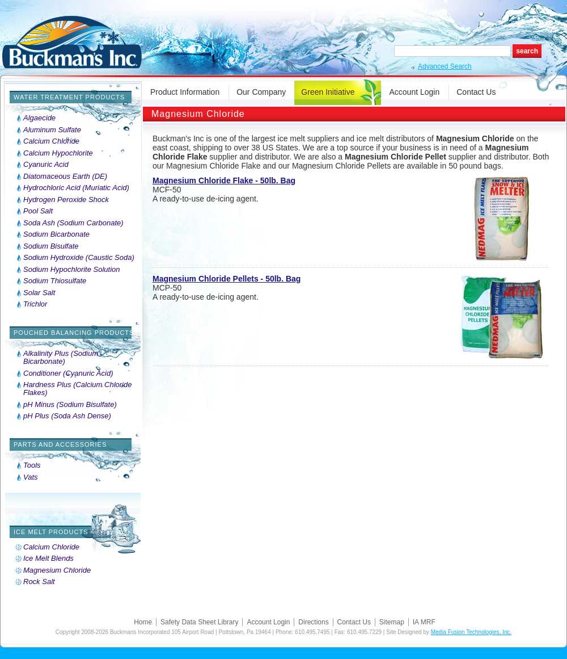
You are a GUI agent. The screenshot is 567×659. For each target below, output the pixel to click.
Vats (30, 477)
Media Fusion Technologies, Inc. (471, 632)
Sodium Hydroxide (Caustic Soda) (78, 258)
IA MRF (424, 622)
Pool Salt (38, 211)
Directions (313, 622)
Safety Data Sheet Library (199, 622)
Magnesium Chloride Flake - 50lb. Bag (224, 180)
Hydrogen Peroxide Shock (66, 200)
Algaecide (39, 118)
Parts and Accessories (60, 444)
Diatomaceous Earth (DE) (65, 177)
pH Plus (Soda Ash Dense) (67, 416)
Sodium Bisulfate (51, 246)
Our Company (261, 91)
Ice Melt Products (51, 531)
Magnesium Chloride (57, 570)
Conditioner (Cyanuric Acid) (68, 373)
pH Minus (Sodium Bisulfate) (70, 405)
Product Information (184, 91)
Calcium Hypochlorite (58, 153)
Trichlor (35, 304)
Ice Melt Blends (48, 559)
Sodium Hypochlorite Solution (71, 270)
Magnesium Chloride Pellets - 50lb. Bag (227, 278)
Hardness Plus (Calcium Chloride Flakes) (77, 389)
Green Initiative (327, 91)
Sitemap (391, 622)
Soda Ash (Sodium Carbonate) (73, 223)
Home (143, 622)
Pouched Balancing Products (74, 332)
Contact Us (476, 91)
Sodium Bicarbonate (56, 234)
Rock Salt (39, 582)
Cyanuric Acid (46, 165)
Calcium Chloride (51, 141)
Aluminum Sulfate (52, 130)
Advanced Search (445, 66)
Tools (32, 465)
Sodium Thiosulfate (54, 281)
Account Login (415, 91)
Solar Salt (39, 293)
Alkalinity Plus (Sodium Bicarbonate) (60, 358)
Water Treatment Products (69, 97)
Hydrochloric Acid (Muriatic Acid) (76, 188)
